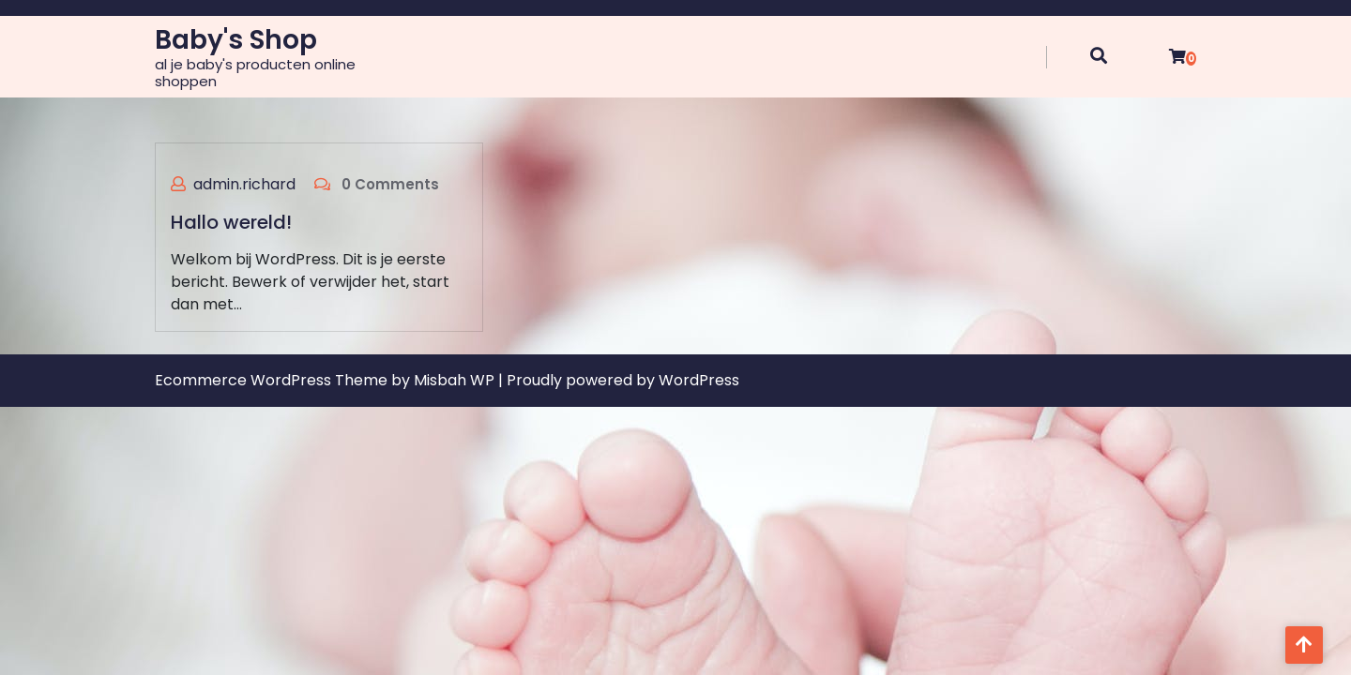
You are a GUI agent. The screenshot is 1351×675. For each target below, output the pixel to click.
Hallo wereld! (231, 222)
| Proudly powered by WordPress (618, 380)
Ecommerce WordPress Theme (273, 380)
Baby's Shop (236, 40)
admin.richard (244, 184)
